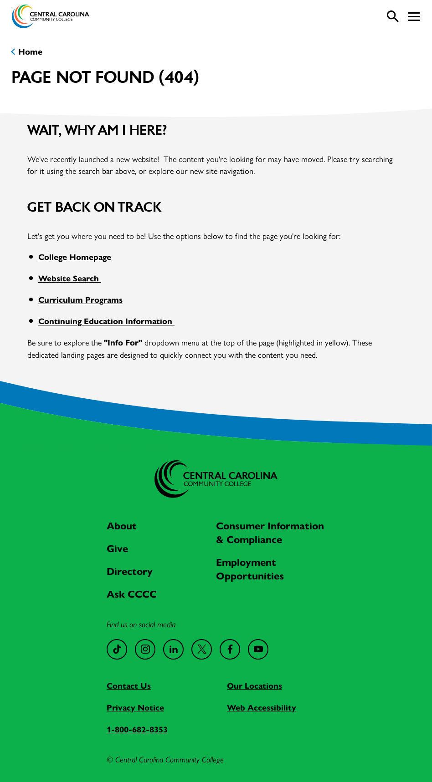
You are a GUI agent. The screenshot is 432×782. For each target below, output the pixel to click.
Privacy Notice (135, 708)
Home (30, 52)
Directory (130, 571)
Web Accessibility (261, 708)
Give (117, 549)
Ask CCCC (132, 594)
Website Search (69, 279)
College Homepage (74, 257)
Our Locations (254, 686)
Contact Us (129, 686)
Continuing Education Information (106, 321)
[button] (414, 16)
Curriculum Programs (80, 300)
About (122, 526)
